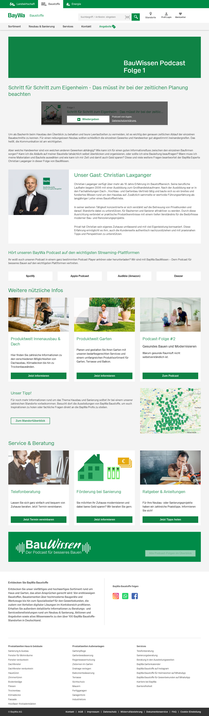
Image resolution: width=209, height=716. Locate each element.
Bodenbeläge (15, 681)
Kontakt (86, 26)
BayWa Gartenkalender (149, 664)
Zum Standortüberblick (30, 420)
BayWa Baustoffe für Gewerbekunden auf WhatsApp (163, 677)
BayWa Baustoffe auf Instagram (153, 668)
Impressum (93, 711)
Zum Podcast (170, 375)
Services (68, 26)
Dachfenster (14, 664)
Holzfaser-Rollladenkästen (22, 703)
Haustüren (13, 673)
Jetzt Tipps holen (170, 519)
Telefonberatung (145, 651)
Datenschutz (110, 711)
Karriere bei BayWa (146, 681)
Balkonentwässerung (83, 673)
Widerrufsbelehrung (131, 711)
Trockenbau (14, 690)
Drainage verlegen (81, 668)
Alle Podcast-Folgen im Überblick (170, 553)
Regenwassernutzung (83, 659)
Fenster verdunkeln (18, 659)
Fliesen (12, 686)
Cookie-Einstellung (190, 711)
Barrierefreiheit (144, 686)
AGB (80, 711)
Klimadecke (14, 695)
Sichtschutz (78, 681)
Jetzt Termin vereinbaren (38, 519)
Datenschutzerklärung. (124, 120)
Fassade (12, 699)
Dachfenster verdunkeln (20, 668)
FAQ (174, 711)
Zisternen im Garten (82, 664)
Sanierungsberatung (147, 655)
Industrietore (79, 699)
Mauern (76, 686)
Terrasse (76, 677)
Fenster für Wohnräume (20, 655)
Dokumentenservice (157, 711)
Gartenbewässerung (82, 655)
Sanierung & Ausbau (18, 651)
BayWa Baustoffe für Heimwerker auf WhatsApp (161, 673)
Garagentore (78, 695)
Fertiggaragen (79, 690)
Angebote (105, 26)
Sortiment (14, 26)
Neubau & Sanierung (42, 26)
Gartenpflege (79, 651)
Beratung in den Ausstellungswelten (155, 659)
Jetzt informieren (38, 375)
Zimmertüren (15, 677)
